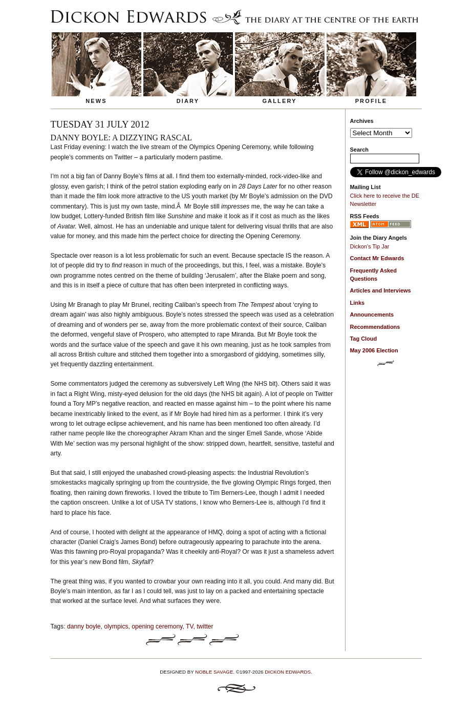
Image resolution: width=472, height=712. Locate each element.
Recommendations (375, 327)
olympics (116, 626)
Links (357, 303)
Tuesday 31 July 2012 (100, 124)
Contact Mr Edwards (377, 258)
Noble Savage (214, 672)
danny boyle (84, 626)
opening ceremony (157, 626)
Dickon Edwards (288, 672)
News (96, 101)
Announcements (372, 314)
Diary (188, 101)
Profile (371, 101)
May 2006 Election (374, 350)
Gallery (279, 101)
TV (189, 626)
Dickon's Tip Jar (370, 246)
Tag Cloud (363, 339)
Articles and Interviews (380, 290)
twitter (205, 626)
